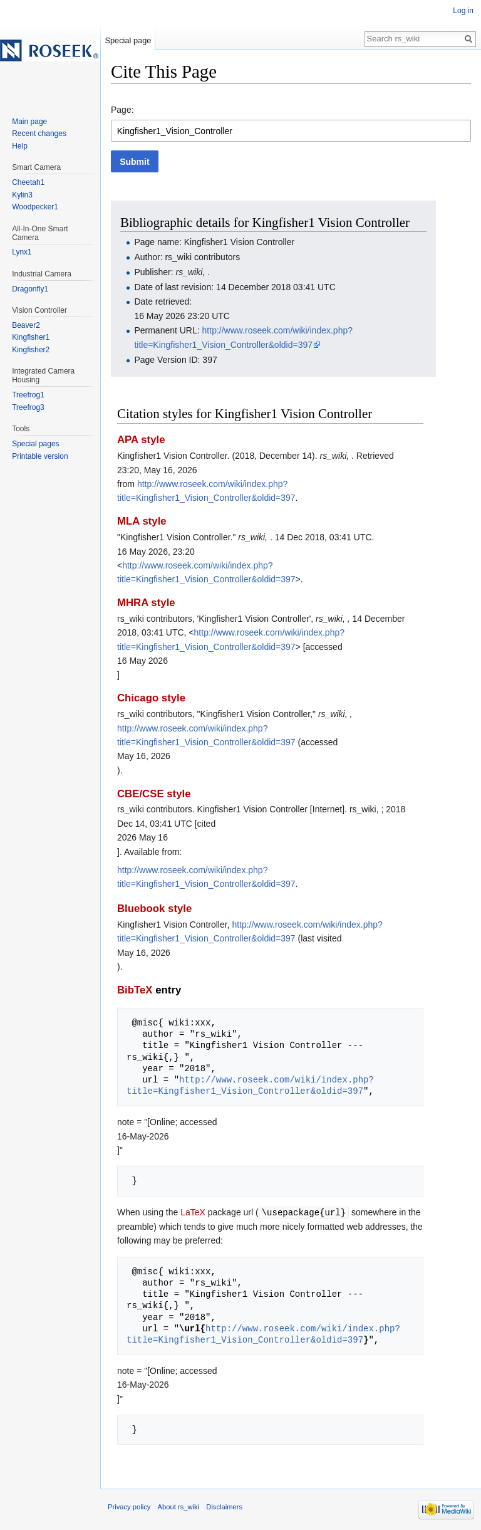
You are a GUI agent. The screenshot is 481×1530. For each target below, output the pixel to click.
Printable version (40, 456)
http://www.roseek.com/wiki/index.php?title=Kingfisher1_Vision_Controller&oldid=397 (250, 1085)
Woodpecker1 (35, 206)
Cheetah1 (28, 182)
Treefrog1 (28, 394)
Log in (463, 10)
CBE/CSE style (154, 794)
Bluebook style (154, 908)
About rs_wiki (179, 1506)
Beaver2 (26, 325)
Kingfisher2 (30, 349)
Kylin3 (22, 195)
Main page (29, 121)
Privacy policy (129, 1506)
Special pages (35, 443)
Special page (128, 40)
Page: (122, 110)
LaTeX (192, 1212)
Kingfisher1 (30, 337)
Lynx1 (22, 252)
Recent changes (39, 133)
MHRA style (146, 603)
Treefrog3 (28, 407)
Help (20, 146)
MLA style (142, 521)
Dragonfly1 (30, 289)
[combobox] (291, 131)
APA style (141, 440)
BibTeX (135, 990)
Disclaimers (224, 1506)
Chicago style (151, 698)
